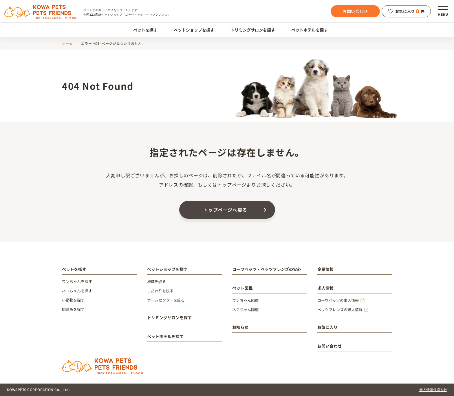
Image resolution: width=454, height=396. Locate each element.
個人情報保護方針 (433, 389)
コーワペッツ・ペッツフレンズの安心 (266, 269)
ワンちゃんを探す (77, 281)
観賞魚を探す (73, 309)
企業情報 (325, 269)
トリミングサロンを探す (249, 30)
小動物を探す (73, 300)
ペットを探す (142, 30)
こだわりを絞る (160, 290)
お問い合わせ (355, 11)
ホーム (67, 43)
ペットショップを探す (190, 30)
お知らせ (240, 327)
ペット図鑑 (242, 288)
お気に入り (327, 327)
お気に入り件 (406, 11)
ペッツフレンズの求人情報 (340, 309)
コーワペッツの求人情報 (338, 300)
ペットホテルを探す (306, 30)
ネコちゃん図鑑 (245, 309)
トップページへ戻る (225, 209)
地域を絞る (156, 281)
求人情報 (325, 288)
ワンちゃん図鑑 (245, 300)
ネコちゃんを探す (77, 290)
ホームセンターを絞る (166, 300)
